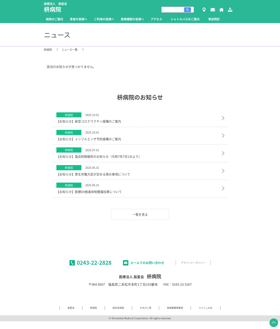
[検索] (172, 9)
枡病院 (48, 49)
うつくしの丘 (205, 308)
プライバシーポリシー (193, 262)
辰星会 (71, 308)
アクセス (156, 19)
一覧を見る (140, 214)
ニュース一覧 (70, 49)
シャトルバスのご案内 (185, 19)
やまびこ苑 (145, 308)
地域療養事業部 (175, 308)
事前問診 (214, 19)
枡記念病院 (118, 308)
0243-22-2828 (94, 262)
